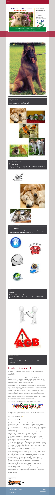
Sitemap (21, 489)
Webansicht (43, 491)
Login (44, 489)
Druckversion (14, 489)
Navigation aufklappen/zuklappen (27, 2)
